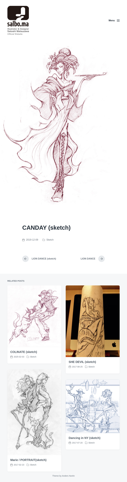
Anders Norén (68, 476)
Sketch (50, 240)
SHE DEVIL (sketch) (82, 375)
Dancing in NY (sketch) (84, 451)
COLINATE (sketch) (23, 365)
